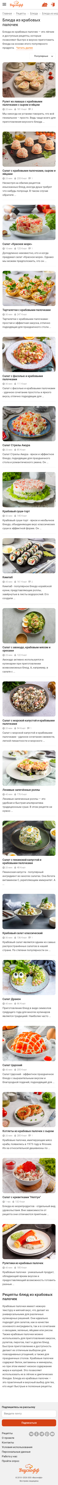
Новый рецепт (45, 3)
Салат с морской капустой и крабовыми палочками (28, 722)
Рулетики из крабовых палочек (22, 1263)
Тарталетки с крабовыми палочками (26, 310)
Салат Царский (12, 1065)
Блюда (34, 13)
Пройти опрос (10, 1461)
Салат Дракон (11, 999)
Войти (53, 3)
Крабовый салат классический (22, 933)
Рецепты (21, 13)
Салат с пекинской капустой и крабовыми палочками (21, 861)
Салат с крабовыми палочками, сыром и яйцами (29, 172)
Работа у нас (9, 1456)
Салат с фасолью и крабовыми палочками (22, 377)
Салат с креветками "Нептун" (21, 1197)
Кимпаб (7, 577)
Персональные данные (16, 1451)
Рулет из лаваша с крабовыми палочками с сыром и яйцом (22, 103)
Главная (7, 13)
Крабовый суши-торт (16, 511)
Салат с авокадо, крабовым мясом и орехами (26, 649)
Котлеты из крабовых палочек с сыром (28, 1131)
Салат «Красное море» (17, 244)
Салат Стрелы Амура (16, 445)
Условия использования (17, 1447)
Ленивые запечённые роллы (21, 789)
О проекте (8, 1437)
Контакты (8, 1442)
